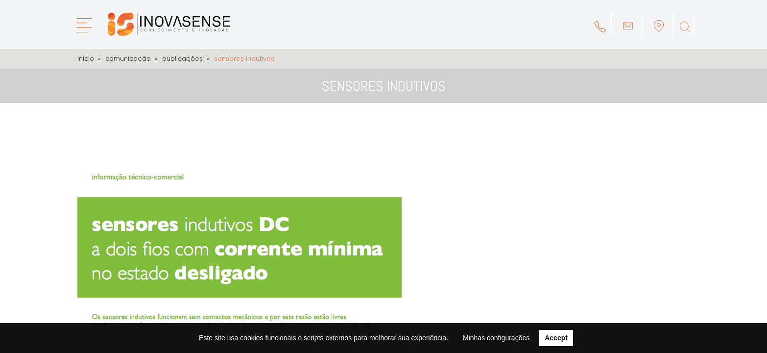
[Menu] (83, 25)
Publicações (182, 58)
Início (85, 58)
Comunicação (128, 58)
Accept (556, 338)
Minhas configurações (496, 338)
